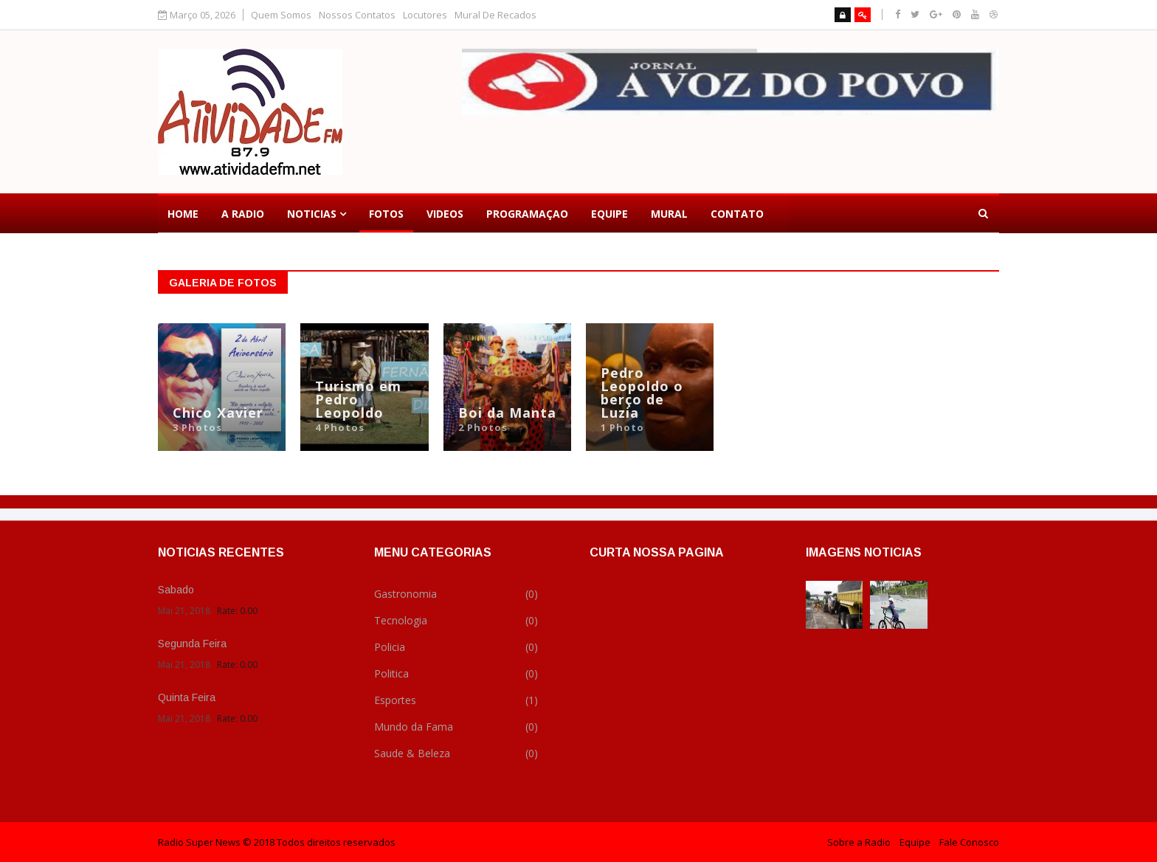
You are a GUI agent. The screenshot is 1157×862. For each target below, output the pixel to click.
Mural (669, 214)
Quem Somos (281, 15)
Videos (444, 214)
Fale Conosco (969, 842)
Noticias (311, 214)
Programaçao (527, 214)
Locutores (425, 15)
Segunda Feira (192, 643)
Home (182, 214)
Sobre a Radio (859, 842)
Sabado (176, 590)
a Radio (242, 214)
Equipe (609, 214)
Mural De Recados (495, 15)
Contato (737, 214)
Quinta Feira (186, 697)
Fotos (386, 214)
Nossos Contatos (357, 15)
